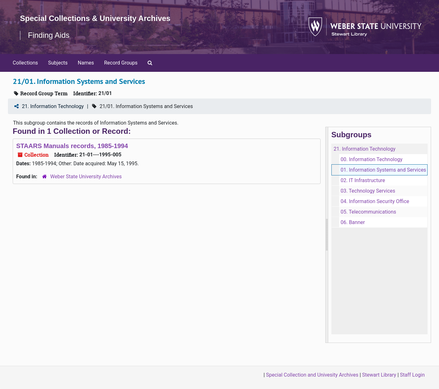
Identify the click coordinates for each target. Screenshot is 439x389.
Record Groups (120, 63)
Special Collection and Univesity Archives (312, 375)
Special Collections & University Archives (95, 18)
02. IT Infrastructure (363, 180)
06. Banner (353, 222)
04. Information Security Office (375, 201)
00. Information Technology (371, 159)
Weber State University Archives (86, 177)
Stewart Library (379, 375)
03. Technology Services (368, 191)
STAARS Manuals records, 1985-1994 (72, 145)
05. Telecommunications (368, 212)
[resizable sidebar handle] (327, 235)
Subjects (58, 63)
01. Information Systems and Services (383, 170)
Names (86, 63)
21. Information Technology (53, 106)
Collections (25, 63)
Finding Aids (49, 35)
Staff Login (412, 375)
